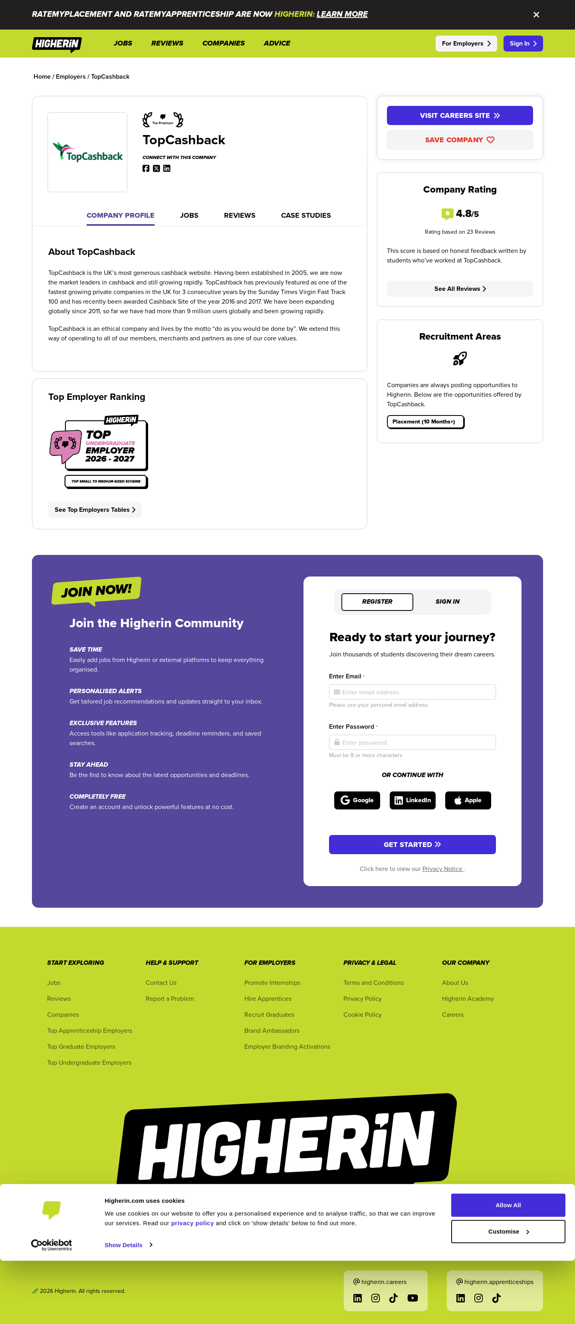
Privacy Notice (443, 868)
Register (377, 602)
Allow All (508, 1268)
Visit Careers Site (460, 115)
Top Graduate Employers (81, 1046)
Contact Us (161, 982)
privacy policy (192, 1286)
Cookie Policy (362, 1014)
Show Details (124, 1308)
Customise (508, 1294)
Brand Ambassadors (271, 1030)
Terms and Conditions (373, 982)
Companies (63, 1014)
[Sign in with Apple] (468, 800)
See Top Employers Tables (95, 509)
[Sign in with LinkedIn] (413, 800)
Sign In (523, 43)
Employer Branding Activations (287, 1046)
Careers (453, 1014)
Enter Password (353, 726)
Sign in (448, 602)
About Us (455, 982)
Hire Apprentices (267, 998)
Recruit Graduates (269, 1014)
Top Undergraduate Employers (89, 1062)
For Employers (466, 43)
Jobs (189, 215)
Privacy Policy (362, 998)
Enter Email (347, 676)
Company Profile (121, 215)
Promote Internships (272, 982)
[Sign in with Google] (357, 800)
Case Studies (306, 215)
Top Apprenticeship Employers (89, 1030)
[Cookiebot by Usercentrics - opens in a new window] (52, 1308)
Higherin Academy (468, 998)
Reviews (240, 215)
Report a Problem (170, 998)
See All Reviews (460, 288)
